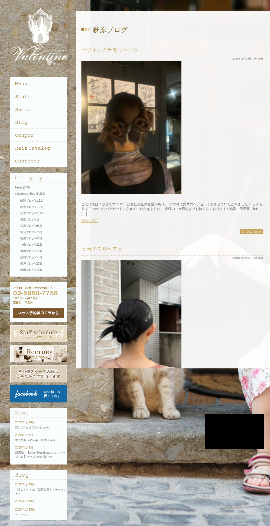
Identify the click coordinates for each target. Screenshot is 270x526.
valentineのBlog (25, 193)
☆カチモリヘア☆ (102, 249)
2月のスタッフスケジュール (33, 427)
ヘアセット (22, 514)
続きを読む (90, 221)
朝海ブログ (27, 238)
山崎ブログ (27, 257)
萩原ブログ (27, 225)
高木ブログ (27, 213)
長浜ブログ (27, 219)
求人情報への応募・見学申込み (35, 440)
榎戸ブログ (27, 263)
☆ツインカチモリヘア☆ (109, 50)
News (18, 187)
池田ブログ (27, 269)
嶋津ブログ (27, 200)
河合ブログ (27, 232)
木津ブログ (27, 251)
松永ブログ (27, 207)
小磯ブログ (27, 244)
